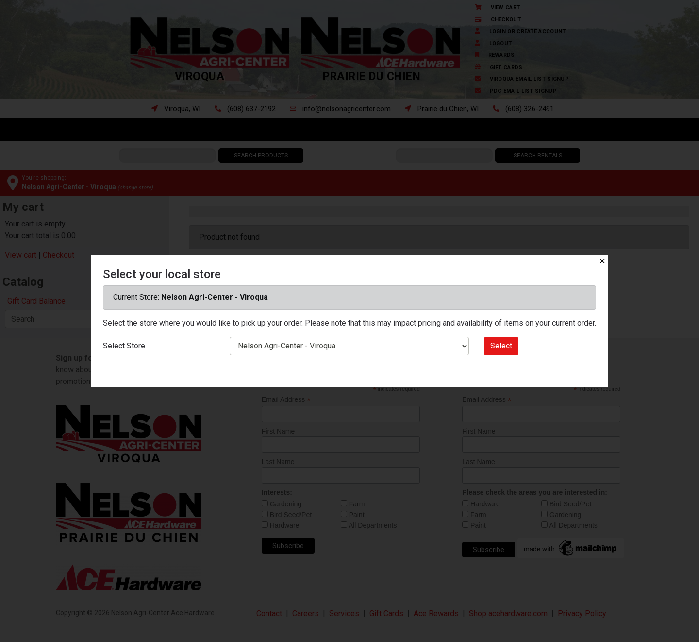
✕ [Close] (602, 261)
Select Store (124, 345)
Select (501, 345)
